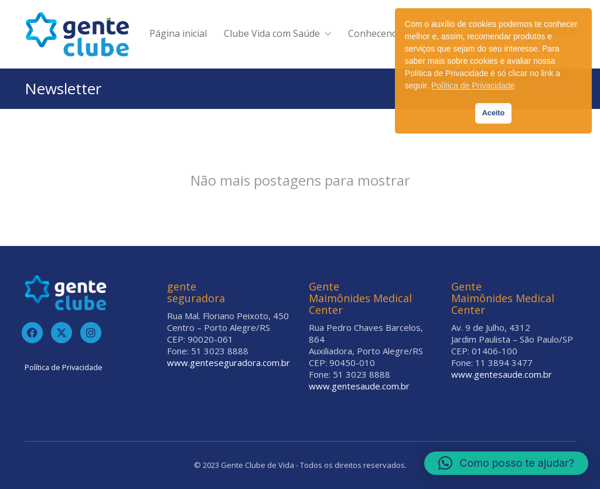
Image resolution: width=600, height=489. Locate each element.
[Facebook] (32, 332)
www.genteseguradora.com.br (228, 362)
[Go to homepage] (77, 34)
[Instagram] (90, 332)
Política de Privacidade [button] (472, 85)
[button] (506, 463)
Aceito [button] (493, 113)
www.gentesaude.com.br (359, 386)
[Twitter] (61, 332)
